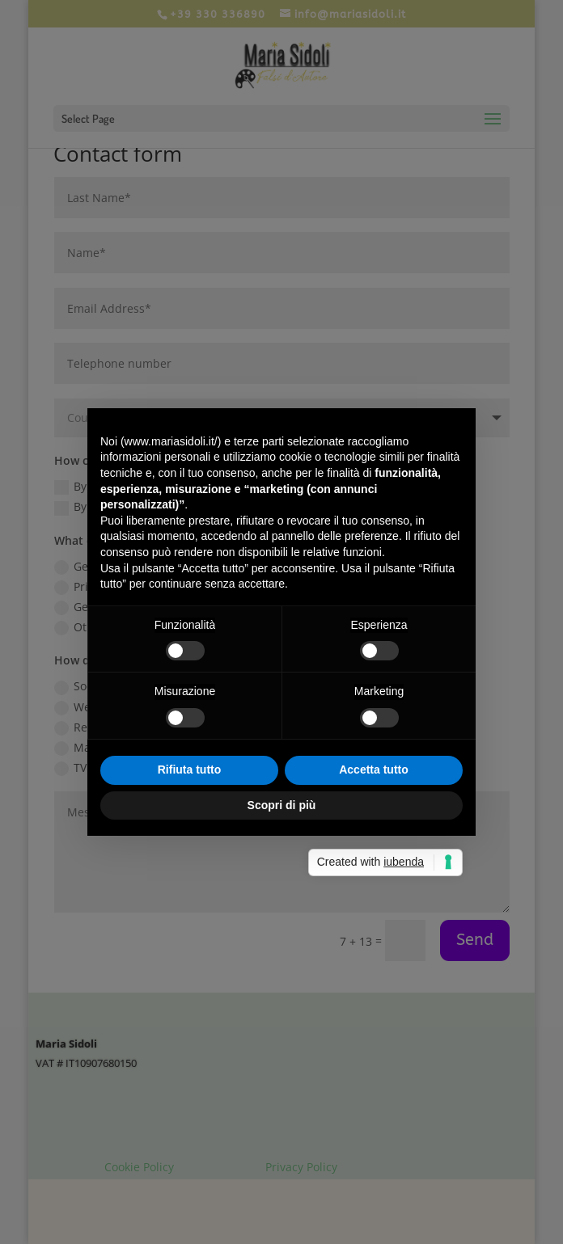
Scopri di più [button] (282, 805)
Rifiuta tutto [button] (190, 769)
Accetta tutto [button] (373, 769)
